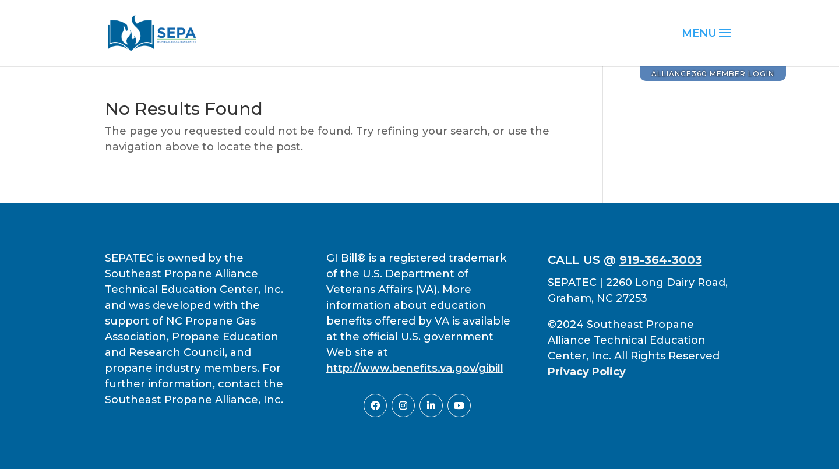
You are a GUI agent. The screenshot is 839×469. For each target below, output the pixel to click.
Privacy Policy (587, 371)
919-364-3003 (660, 260)
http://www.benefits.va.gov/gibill (414, 368)
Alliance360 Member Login (712, 73)
